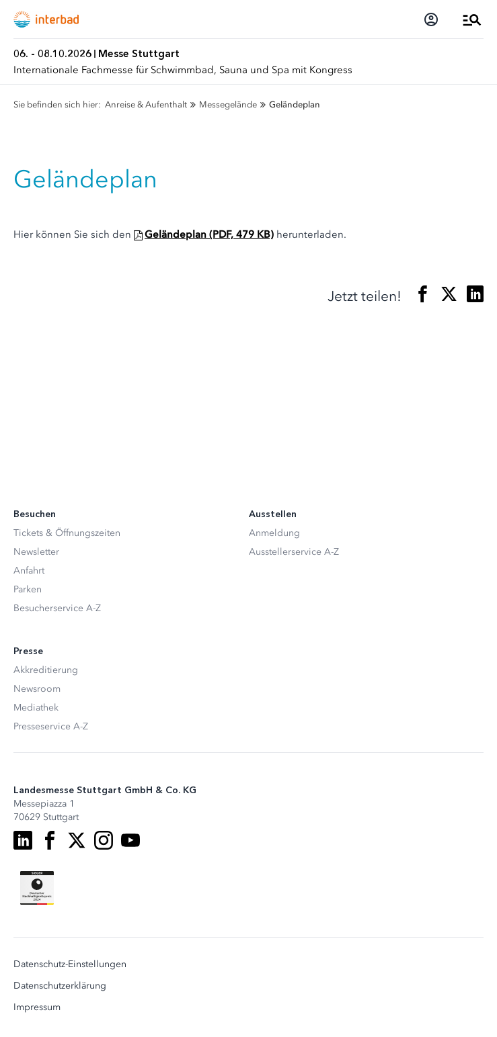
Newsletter (36, 551)
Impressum (37, 1007)
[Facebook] (49, 840)
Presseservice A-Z (50, 726)
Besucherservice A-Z (57, 608)
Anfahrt (28, 570)
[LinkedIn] (22, 840)
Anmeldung (274, 533)
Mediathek (36, 707)
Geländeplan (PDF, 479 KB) (209, 234)
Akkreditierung (45, 670)
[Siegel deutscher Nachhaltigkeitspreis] (37, 888)
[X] (76, 840)
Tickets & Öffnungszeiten (66, 533)
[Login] (431, 19)
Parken (27, 589)
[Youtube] (130, 840)
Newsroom (37, 688)
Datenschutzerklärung (59, 986)
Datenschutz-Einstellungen (69, 964)
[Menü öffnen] (472, 19)
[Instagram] (103, 840)
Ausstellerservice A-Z (294, 551)
